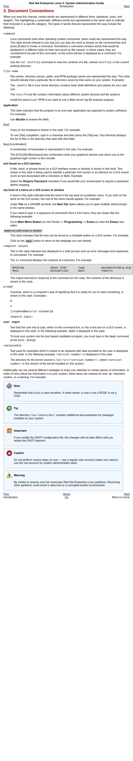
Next (127, 6)
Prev (6, 6)
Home (66, 494)
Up (66, 497)
